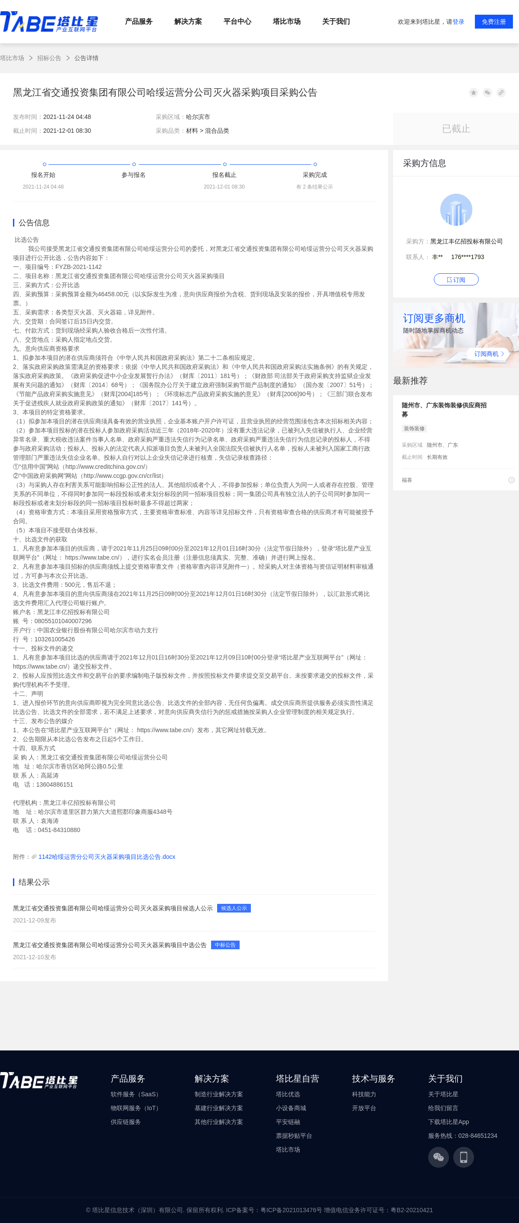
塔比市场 (12, 57)
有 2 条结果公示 (314, 186)
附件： (22, 856)
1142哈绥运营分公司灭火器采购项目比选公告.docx (107, 856)
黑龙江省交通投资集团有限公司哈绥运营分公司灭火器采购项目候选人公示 (113, 908)
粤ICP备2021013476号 (291, 1210)
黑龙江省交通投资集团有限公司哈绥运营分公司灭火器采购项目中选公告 (110, 944)
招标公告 (49, 57)
